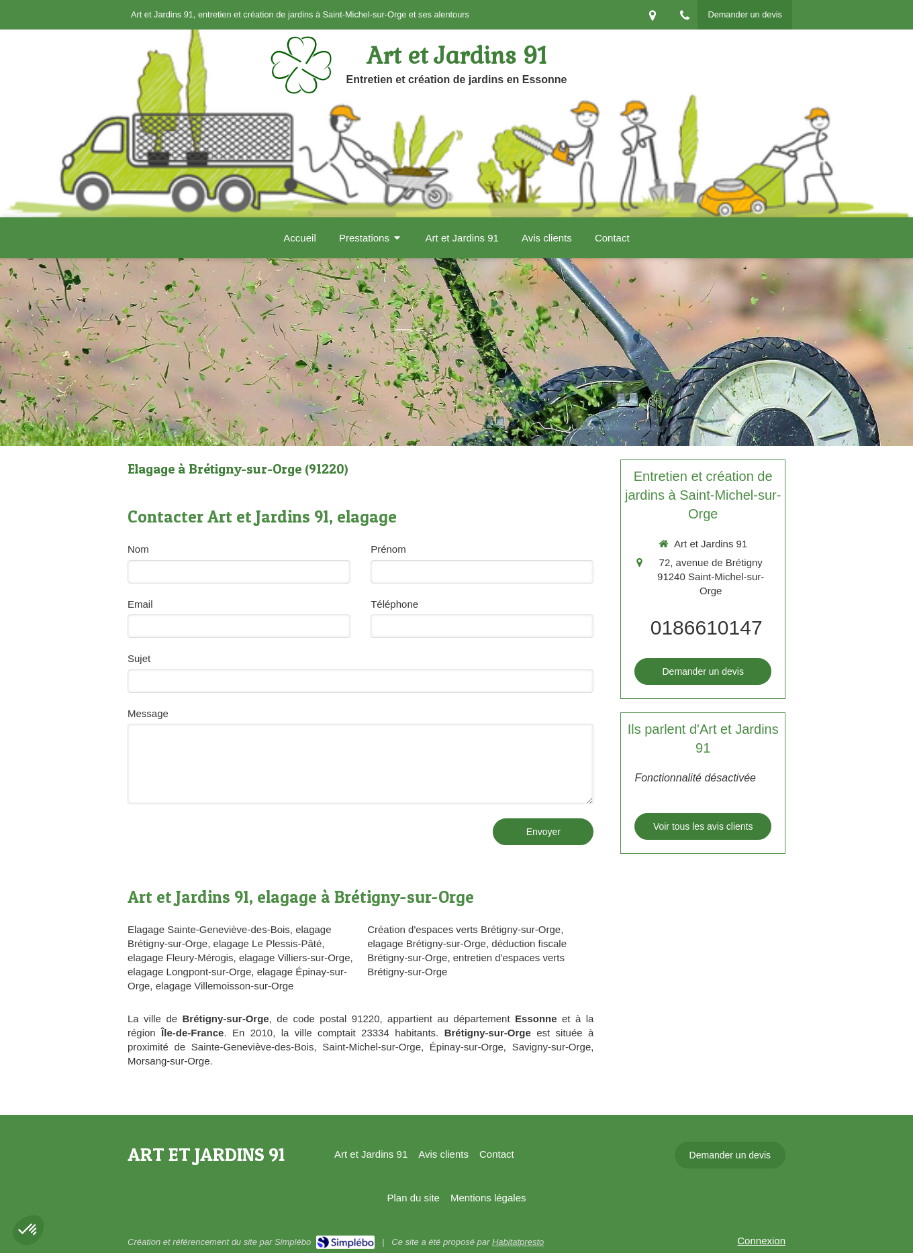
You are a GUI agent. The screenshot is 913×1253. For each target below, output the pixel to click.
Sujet (139, 658)
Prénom (388, 549)
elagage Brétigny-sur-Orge (426, 943)
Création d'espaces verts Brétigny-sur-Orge (464, 929)
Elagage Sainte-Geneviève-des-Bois (209, 929)
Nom (138, 549)
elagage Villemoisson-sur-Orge (225, 985)
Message (148, 713)
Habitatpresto (518, 1242)
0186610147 (707, 627)
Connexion (761, 1240)
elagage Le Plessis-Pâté (267, 943)
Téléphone (394, 604)
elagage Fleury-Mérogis (181, 957)
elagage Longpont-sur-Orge (189, 971)
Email (140, 604)
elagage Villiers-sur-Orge (294, 957)
